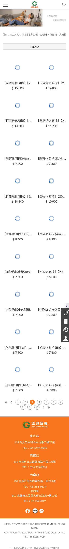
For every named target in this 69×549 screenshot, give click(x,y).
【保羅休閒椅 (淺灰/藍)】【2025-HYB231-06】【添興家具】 (51, 234)
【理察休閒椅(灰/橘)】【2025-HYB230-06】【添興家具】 (51, 158)
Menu (34, 46)
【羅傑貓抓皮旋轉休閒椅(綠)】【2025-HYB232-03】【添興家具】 (18, 272)
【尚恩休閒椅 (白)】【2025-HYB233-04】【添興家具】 (51, 347)
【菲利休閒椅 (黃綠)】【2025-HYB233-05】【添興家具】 (18, 385)
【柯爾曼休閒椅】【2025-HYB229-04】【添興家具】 (18, 121)
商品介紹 (14, 34)
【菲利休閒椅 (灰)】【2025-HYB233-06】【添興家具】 (51, 385)
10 (37, 407)
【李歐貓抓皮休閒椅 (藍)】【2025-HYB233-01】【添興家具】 (18, 309)
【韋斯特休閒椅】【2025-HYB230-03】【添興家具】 (51, 121)
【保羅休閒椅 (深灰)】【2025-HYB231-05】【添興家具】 (18, 234)
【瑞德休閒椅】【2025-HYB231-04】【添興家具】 (51, 196)
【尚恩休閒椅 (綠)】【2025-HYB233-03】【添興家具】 (18, 347)
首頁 (5, 34)
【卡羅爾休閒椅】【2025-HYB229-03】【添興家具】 (51, 83)
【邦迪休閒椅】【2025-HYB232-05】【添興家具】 (51, 272)
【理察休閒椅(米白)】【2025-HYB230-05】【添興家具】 (18, 158)
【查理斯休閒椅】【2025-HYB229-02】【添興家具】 (18, 83)
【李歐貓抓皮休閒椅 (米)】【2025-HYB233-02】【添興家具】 (51, 309)
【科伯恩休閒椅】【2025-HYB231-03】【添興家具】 (18, 196)
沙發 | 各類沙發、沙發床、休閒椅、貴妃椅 (44, 34)
